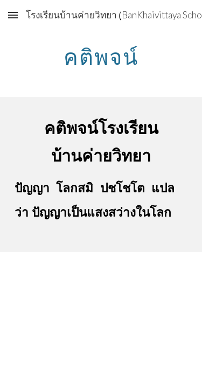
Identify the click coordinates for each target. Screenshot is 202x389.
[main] (101, 57)
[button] (13, 15)
